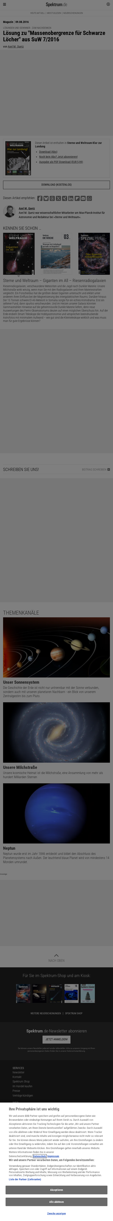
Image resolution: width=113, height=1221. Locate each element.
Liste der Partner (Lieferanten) (25, 1179)
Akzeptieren (56, 1189)
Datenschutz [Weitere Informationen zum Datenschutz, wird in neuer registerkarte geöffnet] (39, 1156)
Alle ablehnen (56, 1201)
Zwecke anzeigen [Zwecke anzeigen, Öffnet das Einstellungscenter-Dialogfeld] (56, 1213)
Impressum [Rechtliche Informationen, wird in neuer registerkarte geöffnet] (53, 1156)
